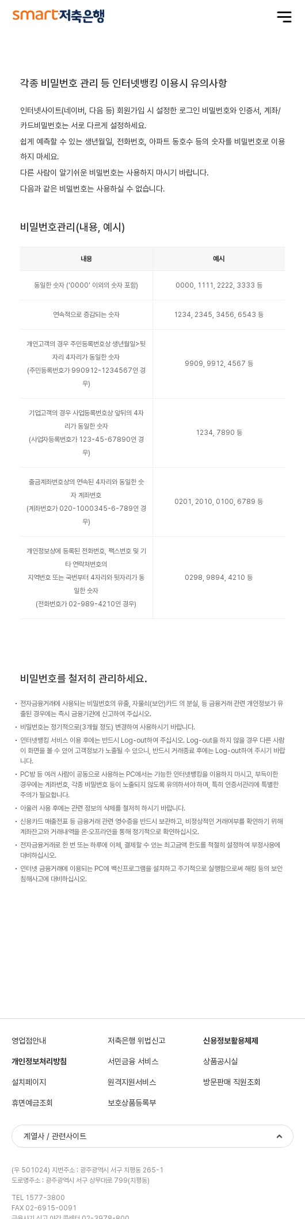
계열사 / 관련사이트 (55, 1136)
